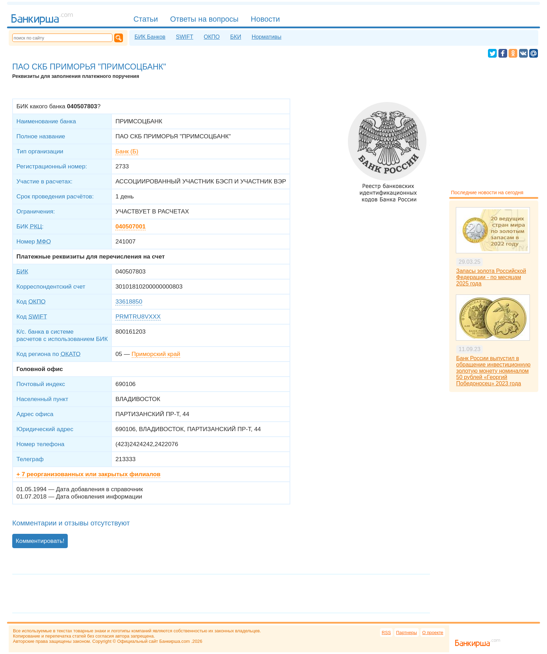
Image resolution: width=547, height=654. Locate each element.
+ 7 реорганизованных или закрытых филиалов (88, 474)
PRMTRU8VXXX (138, 316)
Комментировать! (40, 540)
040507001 (130, 226)
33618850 (128, 301)
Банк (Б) (126, 151)
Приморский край (156, 353)
